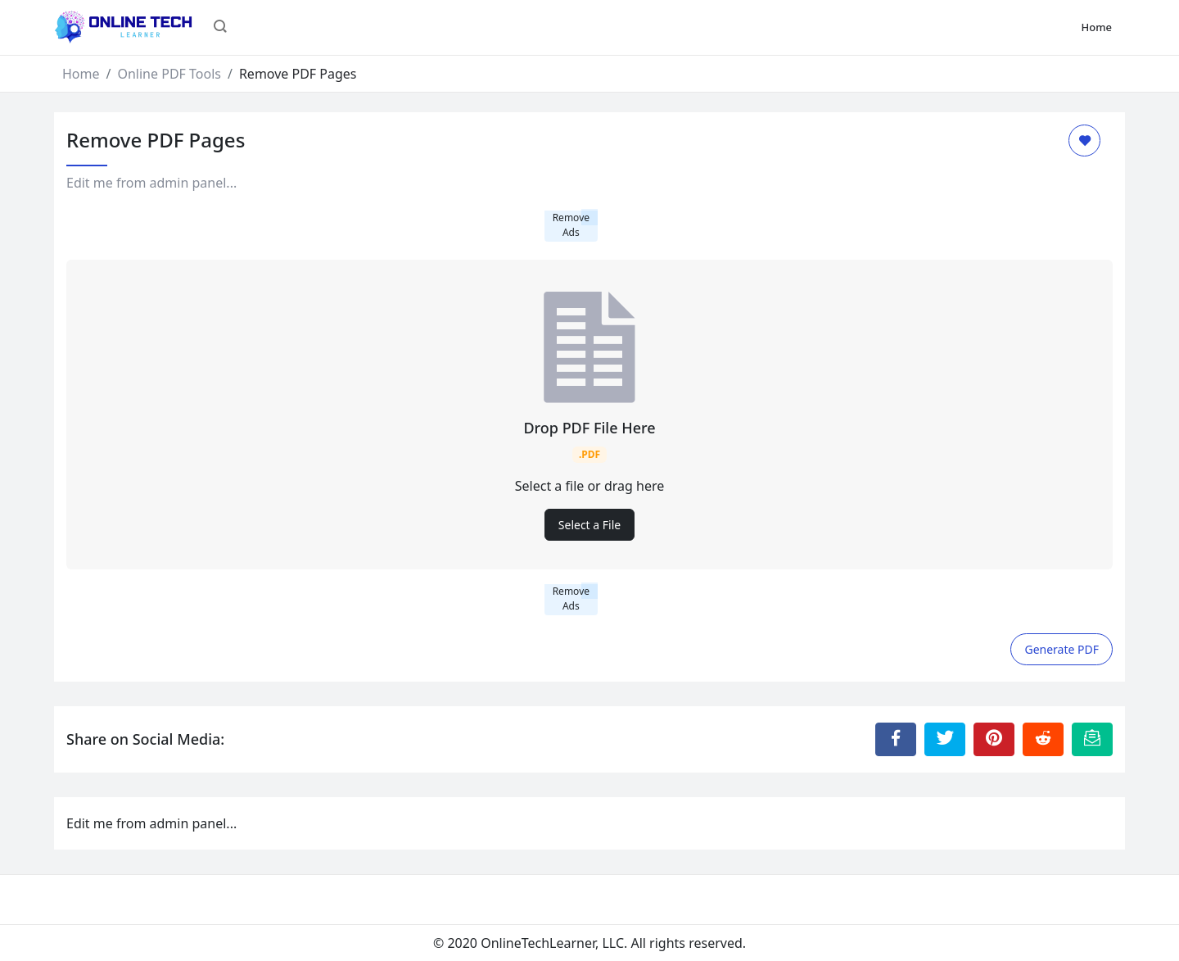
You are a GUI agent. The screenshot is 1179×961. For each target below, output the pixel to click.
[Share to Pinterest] (993, 739)
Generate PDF (1061, 649)
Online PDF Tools (168, 74)
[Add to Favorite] (1084, 140)
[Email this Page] (1092, 739)
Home (1097, 27)
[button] (220, 28)
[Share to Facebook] (895, 739)
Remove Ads (571, 225)
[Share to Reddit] (1043, 739)
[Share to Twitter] (944, 739)
